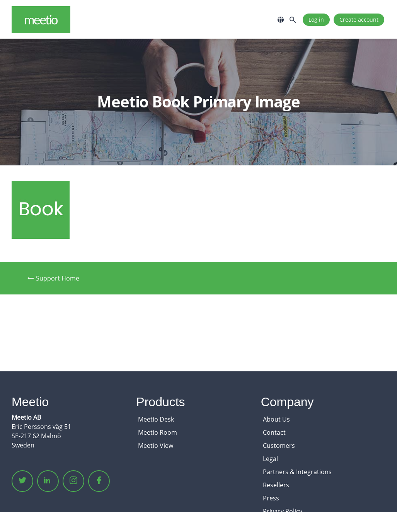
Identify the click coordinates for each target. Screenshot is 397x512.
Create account (358, 19)
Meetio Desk (156, 419)
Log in (316, 19)
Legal (270, 458)
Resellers (276, 485)
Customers (279, 445)
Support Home (53, 278)
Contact (274, 432)
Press (271, 498)
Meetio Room (157, 432)
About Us (276, 419)
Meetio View (155, 445)
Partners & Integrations (297, 472)
